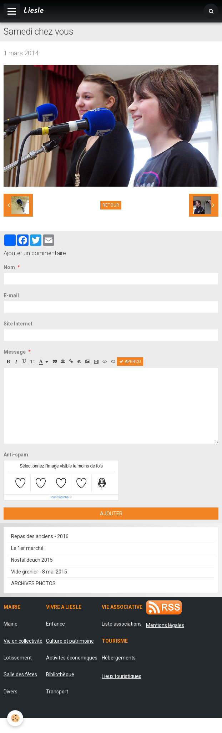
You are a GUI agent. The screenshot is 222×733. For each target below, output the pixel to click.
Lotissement (18, 658)
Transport (57, 691)
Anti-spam (16, 455)
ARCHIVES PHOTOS (33, 583)
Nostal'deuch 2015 (32, 560)
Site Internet (18, 324)
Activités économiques (71, 658)
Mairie (10, 624)
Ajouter (111, 513)
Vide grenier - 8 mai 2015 (39, 572)
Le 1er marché (27, 548)
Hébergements (119, 658)
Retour (110, 205)
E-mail (11, 295)
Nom (9, 267)
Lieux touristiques (121, 676)
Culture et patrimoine (70, 641)
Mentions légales (165, 625)
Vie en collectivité (23, 641)
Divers (10, 691)
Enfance (55, 624)
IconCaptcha (60, 497)
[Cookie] (15, 718)
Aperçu (130, 361)
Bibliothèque (60, 674)
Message (15, 352)
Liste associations (122, 624)
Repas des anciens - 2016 (40, 536)
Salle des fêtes (20, 674)
